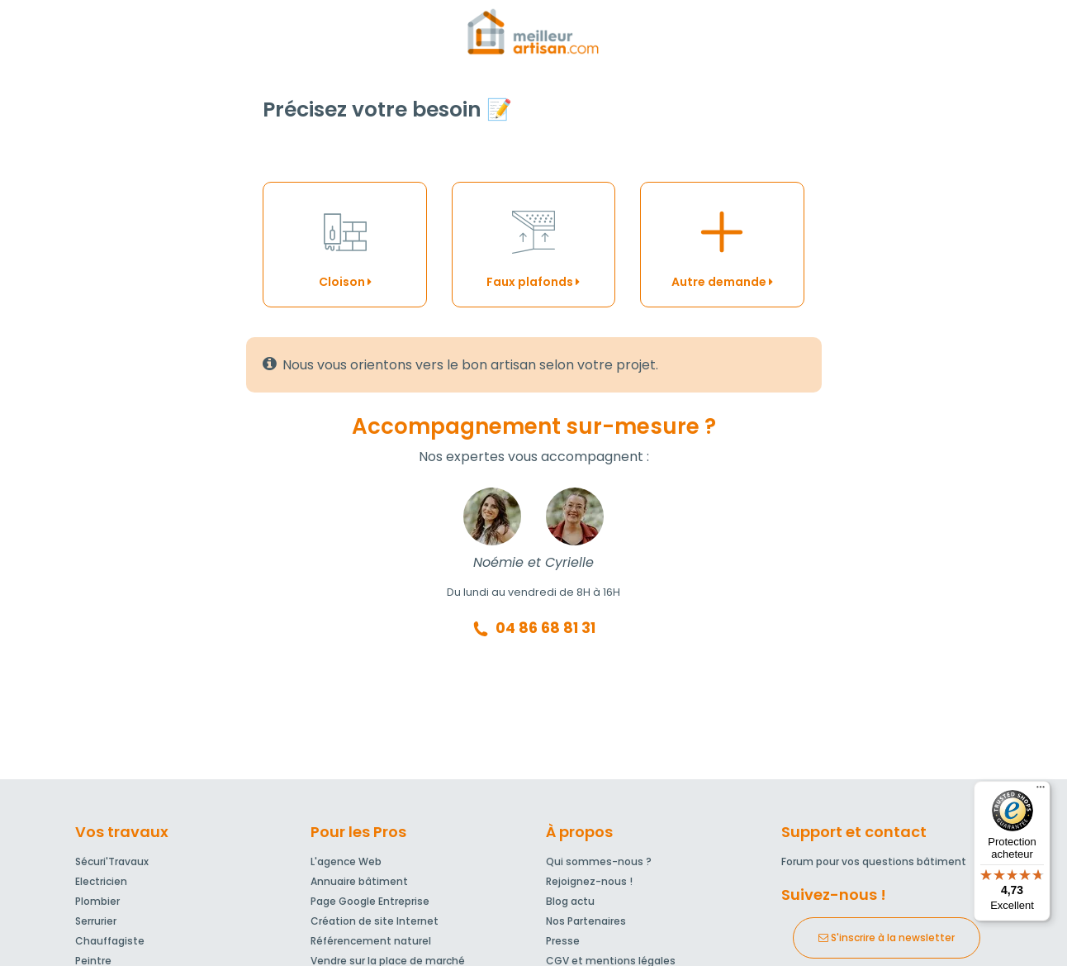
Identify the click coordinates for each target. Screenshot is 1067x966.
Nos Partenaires (586, 921)
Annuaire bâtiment (359, 881)
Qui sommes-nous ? (599, 861)
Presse (563, 941)
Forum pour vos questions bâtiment (873, 861)
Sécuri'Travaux (112, 861)
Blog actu (570, 901)
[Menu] (1040, 791)
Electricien (101, 881)
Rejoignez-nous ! (589, 881)
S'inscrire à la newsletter (886, 937)
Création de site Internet (375, 921)
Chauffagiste (110, 941)
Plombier (97, 901)
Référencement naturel (371, 941)
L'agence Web (346, 861)
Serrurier (95, 921)
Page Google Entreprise (370, 901)
